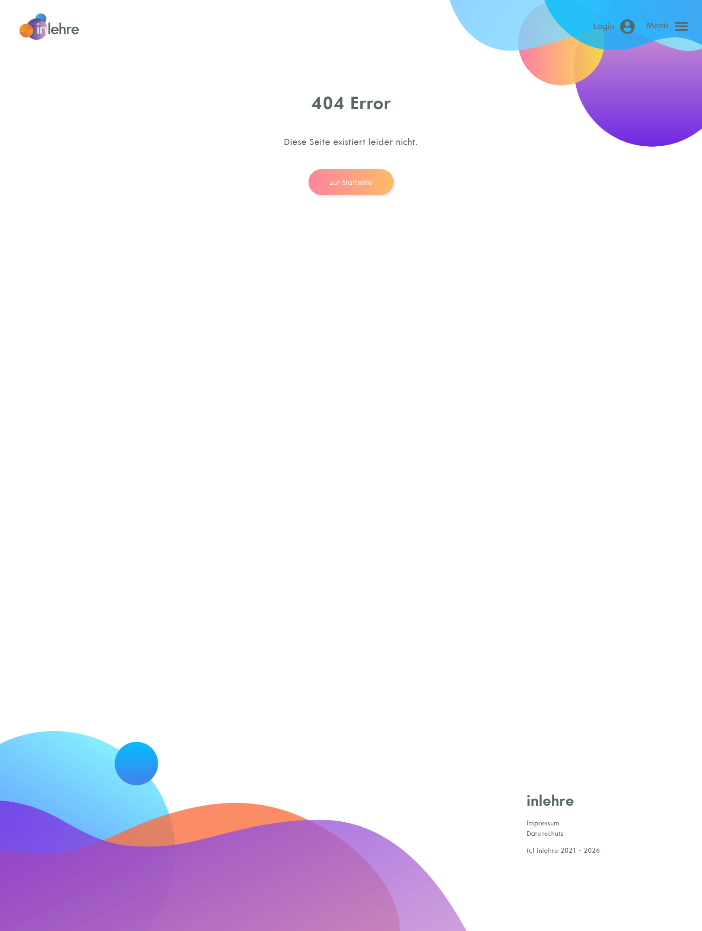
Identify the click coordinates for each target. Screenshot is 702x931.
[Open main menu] (669, 26)
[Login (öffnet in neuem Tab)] (616, 26)
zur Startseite (351, 182)
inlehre (550, 800)
